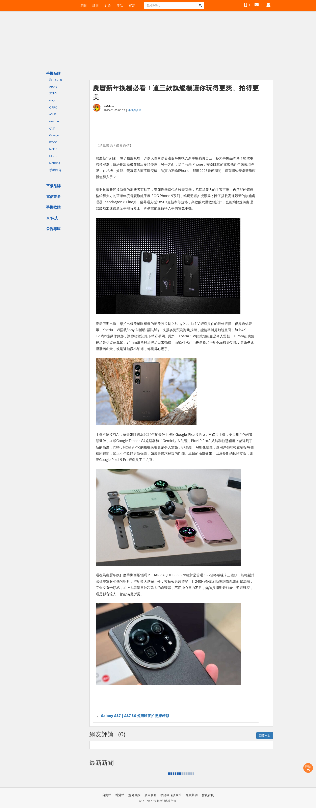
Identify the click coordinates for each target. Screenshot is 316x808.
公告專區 (53, 228)
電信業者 (53, 196)
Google (54, 135)
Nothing (54, 163)
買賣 (132, 5)
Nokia (53, 149)
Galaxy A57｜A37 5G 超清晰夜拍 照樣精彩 (135, 715)
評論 (308, 768)
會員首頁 (208, 795)
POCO (53, 142)
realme (54, 121)
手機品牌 (53, 73)
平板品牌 (53, 185)
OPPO (53, 107)
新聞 (83, 5)
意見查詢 (134, 795)
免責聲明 (192, 795)
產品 (120, 5)
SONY (53, 93)
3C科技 (52, 218)
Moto (52, 156)
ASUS (52, 114)
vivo (52, 100)
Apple (53, 86)
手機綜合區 (134, 110)
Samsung (55, 79)
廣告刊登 (150, 795)
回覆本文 (264, 735)
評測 (96, 5)
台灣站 (106, 795)
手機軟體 (53, 207)
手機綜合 (55, 170)
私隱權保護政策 (171, 795)
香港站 (119, 795)
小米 (52, 128)
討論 (108, 5)
